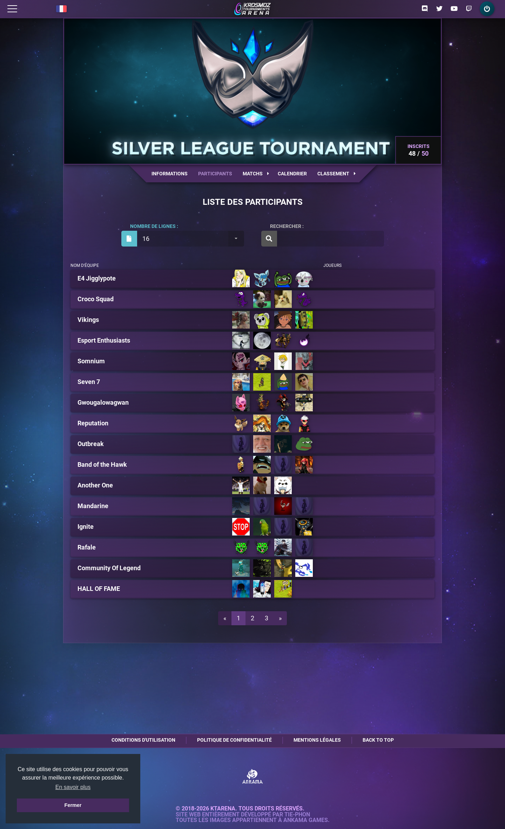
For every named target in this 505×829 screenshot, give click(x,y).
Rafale (87, 547)
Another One (95, 485)
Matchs (256, 173)
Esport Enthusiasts (104, 340)
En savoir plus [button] (73, 787)
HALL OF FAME (99, 589)
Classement (336, 173)
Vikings (88, 320)
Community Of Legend (109, 568)
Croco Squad (96, 299)
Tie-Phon (297, 814)
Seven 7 (89, 382)
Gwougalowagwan (103, 402)
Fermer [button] (73, 805)
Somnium (91, 361)
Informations (170, 173)
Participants (215, 173)
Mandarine (93, 506)
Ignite (86, 527)
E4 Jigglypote (97, 278)
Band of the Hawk (102, 464)
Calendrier (292, 173)
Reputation (93, 423)
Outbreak (91, 444)
